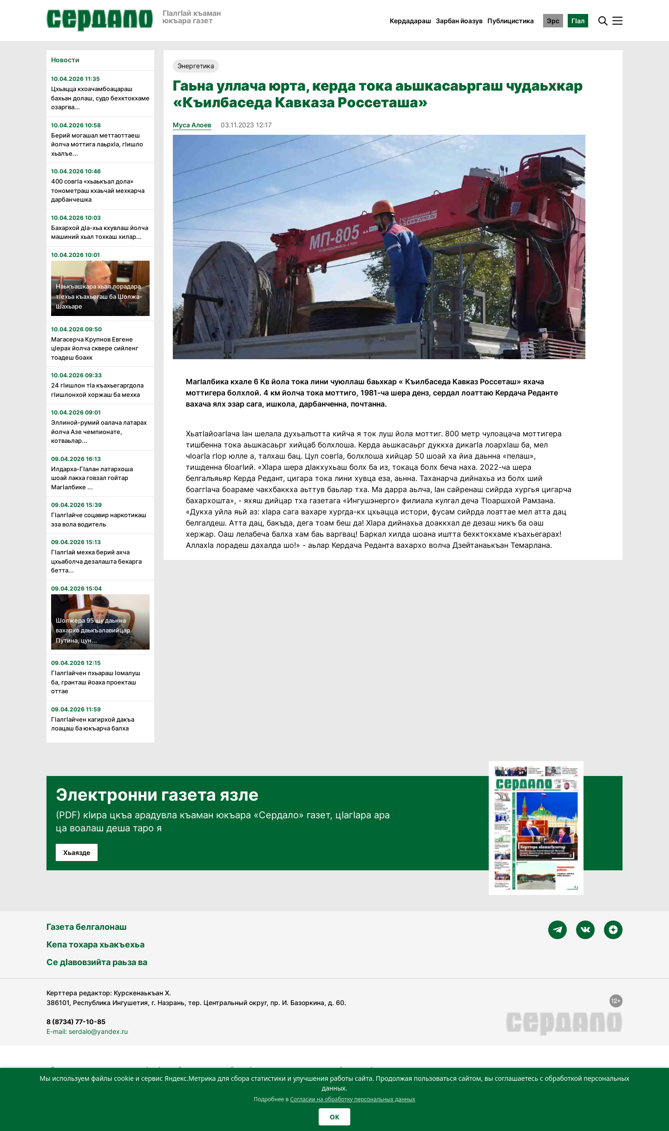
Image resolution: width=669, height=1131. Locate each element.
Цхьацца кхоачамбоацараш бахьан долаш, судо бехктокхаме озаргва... (100, 98)
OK (334, 1116)
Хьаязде (76, 852)
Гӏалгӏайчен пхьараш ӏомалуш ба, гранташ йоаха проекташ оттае (95, 682)
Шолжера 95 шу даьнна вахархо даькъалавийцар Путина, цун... (93, 630)
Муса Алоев (192, 125)
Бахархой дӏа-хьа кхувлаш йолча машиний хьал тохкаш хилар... (99, 232)
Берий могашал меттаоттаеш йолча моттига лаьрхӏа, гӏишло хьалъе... (97, 144)
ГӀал (577, 21)
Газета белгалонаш (86, 927)
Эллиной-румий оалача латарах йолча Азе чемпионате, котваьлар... (99, 431)
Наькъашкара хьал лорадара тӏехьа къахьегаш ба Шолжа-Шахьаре (99, 296)
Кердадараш (410, 21)
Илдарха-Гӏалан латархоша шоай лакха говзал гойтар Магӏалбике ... (92, 478)
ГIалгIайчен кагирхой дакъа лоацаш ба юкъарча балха (92, 724)
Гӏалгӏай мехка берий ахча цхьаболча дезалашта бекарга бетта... (96, 561)
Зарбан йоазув (459, 21)
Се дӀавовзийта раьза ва (96, 962)
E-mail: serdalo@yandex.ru (87, 1031)
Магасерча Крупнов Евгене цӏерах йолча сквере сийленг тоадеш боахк (94, 348)
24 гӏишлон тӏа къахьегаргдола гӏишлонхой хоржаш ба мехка (97, 389)
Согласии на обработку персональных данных (352, 1099)
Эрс (553, 21)
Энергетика (195, 66)
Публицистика (510, 21)
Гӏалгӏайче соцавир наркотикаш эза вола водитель (98, 519)
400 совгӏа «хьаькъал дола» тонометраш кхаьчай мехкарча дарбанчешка (97, 190)
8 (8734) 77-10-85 (75, 1022)
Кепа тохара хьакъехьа (95, 944)
